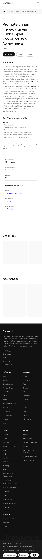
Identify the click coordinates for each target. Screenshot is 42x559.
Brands (25, 434)
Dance (25, 411)
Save (20, 54)
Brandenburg (7, 458)
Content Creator (8, 388)
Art (24, 392)
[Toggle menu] (38, 3)
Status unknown (10, 555)
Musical (25, 399)
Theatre (25, 415)
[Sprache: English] (23, 555)
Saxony (5, 495)
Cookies (11, 550)
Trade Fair (26, 396)
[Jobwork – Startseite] (8, 3)
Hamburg (6, 466)
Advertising (27, 419)
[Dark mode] (37, 555)
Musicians (6, 407)
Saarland (6, 491)
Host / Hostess (8, 384)
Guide (5, 526)
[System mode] (34, 555)
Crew (4, 376)
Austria (5, 438)
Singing (25, 388)
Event (8, 201)
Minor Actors (7, 392)
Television (26, 380)
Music (25, 403)
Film (24, 384)
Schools (25, 446)
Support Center (8, 519)
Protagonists (7, 415)
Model (5, 399)
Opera (25, 407)
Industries (26, 372)
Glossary (6, 523)
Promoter (9, 209)
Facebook (7, 365)
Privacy (18, 550)
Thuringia (6, 507)
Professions (7, 372)
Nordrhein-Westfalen (13, 193)
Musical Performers (9, 403)
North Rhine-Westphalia (11, 484)
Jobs (10, 11)
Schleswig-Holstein (9, 503)
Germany (6, 434)
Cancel (25, 550)
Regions (5, 430)
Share (30, 54)
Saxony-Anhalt (8, 499)
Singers (5, 419)
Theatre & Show (28, 460)
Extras (5, 396)
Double (5, 380)
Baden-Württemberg (10, 446)
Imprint (31, 550)
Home (4, 11)
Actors (5, 423)
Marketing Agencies (30, 442)
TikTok (6, 361)
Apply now (9, 54)
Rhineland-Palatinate (10, 488)
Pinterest (7, 354)
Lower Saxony (8, 480)
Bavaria (5, 450)
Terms (5, 550)
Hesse (5, 469)
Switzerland (7, 442)
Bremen (5, 462)
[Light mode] (31, 555)
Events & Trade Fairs (30, 457)
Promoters (6, 411)
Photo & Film (27, 438)
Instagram (7, 351)
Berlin (5, 454)
